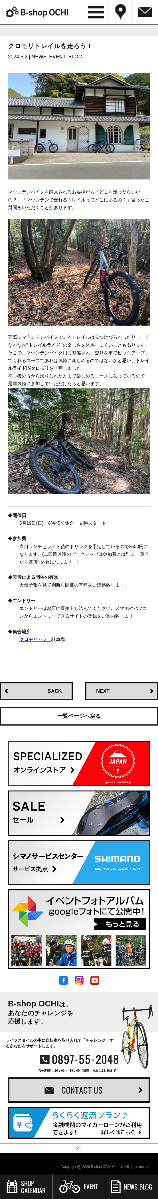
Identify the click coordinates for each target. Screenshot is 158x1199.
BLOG (75, 57)
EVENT (57, 57)
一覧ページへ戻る (79, 716)
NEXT (103, 691)
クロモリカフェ (35, 639)
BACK (54, 691)
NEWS (39, 57)
